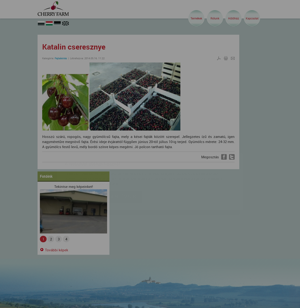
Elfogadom (83, 169)
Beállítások (122, 169)
